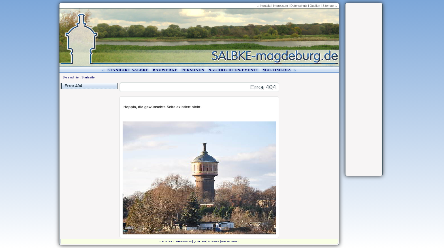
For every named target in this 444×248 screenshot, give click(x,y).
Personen (193, 70)
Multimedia (276, 70)
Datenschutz (299, 5)
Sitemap (328, 5)
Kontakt (265, 5)
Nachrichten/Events (233, 70)
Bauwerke (165, 70)
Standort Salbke (128, 70)
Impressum (280, 5)
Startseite (88, 77)
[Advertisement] (364, 89)
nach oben (229, 241)
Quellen (315, 5)
